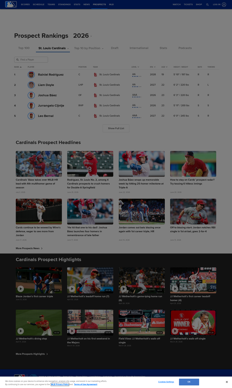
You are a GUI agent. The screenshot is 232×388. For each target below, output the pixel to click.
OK (189, 382)
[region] (116, 382)
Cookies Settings (166, 382)
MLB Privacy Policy (60, 384)
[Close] (226, 381)
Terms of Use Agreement (85, 384)
